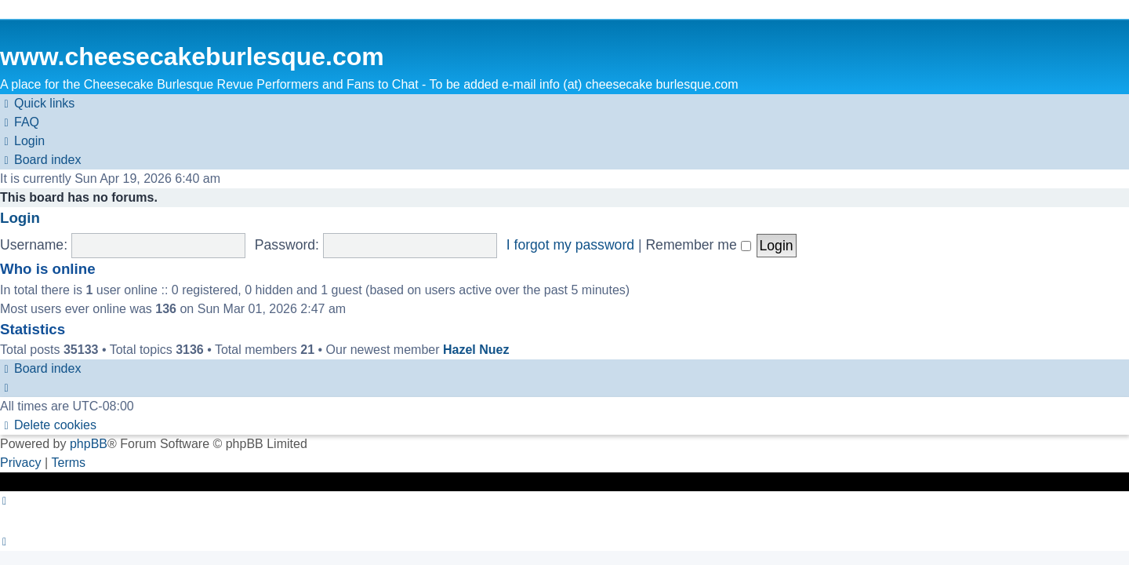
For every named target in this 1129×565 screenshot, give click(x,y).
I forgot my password (570, 245)
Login (20, 218)
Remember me (697, 245)
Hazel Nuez (476, 349)
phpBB (88, 443)
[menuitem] (19, 122)
